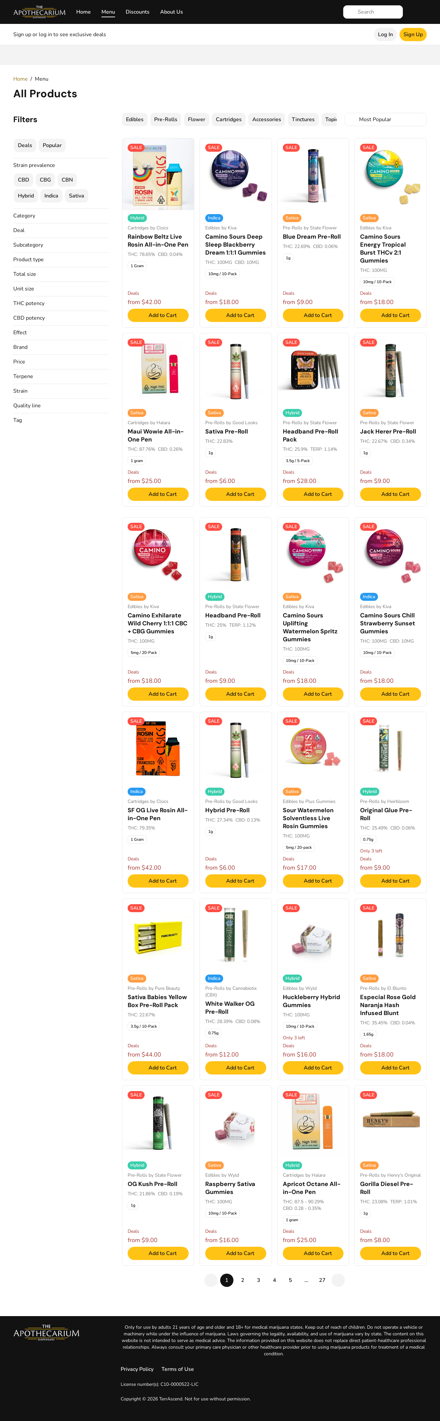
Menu (108, 12)
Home (83, 12)
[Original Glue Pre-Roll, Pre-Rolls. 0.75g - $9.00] (390, 802)
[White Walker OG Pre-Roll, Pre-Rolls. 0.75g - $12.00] (236, 989)
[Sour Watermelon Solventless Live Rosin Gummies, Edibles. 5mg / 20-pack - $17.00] (313, 802)
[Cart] (420, 12)
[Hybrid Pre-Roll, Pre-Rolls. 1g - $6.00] (236, 802)
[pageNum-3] (258, 1280)
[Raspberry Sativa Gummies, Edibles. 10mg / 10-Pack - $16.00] (236, 1175)
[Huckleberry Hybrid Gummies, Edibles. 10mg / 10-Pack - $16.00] (313, 989)
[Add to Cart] (158, 315)
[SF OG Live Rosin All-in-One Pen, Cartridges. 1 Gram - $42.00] (158, 802)
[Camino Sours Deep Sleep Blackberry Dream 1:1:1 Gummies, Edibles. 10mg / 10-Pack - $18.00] (236, 233)
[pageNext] (338, 1280)
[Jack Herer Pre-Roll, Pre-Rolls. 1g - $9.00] (390, 420)
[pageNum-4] (274, 1280)
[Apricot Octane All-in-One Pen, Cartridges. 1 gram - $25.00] (313, 1175)
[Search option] (385, 119)
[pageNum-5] (290, 1280)
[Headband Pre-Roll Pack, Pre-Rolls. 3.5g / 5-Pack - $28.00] (313, 420)
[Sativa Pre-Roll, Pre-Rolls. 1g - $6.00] (236, 420)
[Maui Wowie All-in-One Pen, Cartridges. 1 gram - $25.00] (158, 420)
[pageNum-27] (322, 1280)
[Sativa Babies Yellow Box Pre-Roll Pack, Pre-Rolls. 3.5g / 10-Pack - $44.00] (158, 989)
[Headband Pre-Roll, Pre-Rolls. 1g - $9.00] (236, 612)
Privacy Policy (137, 1369)
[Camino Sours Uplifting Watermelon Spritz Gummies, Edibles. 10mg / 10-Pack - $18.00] (313, 612)
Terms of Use (177, 1369)
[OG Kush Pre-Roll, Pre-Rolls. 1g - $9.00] (158, 1175)
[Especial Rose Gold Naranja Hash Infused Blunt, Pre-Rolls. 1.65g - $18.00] (390, 989)
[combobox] (386, 119)
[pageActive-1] (226, 1280)
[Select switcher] (420, 119)
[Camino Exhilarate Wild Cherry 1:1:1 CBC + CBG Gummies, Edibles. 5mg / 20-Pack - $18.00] (158, 612)
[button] (61, 215)
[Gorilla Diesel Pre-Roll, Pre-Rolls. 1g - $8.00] (390, 1175)
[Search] (378, 12)
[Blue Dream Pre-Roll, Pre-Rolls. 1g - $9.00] (313, 233)
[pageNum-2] (242, 1280)
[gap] (306, 1280)
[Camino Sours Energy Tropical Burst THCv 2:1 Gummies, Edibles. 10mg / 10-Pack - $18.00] (390, 233)
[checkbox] (135, 119)
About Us (171, 12)
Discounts (138, 12)
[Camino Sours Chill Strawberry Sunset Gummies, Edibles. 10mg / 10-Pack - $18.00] (390, 612)
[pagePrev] (211, 1280)
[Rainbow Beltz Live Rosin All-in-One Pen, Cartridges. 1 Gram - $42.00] (158, 233)
